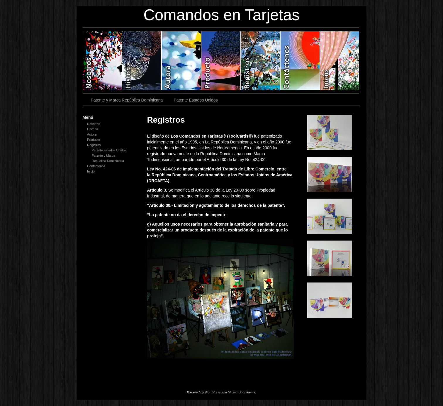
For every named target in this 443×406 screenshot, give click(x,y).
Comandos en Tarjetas (221, 14)
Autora (181, 60)
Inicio (339, 60)
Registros (261, 60)
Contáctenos (300, 60)
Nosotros (102, 60)
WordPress (212, 392)
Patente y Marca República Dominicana (127, 100)
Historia (142, 60)
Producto (221, 60)
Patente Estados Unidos (196, 100)
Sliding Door (236, 392)
